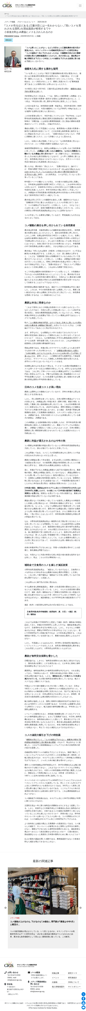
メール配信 (35, 972)
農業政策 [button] (8, 40)
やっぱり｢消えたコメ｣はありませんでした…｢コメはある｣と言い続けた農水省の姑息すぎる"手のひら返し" (52, 172)
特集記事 (55, 973)
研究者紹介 (72, 978)
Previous (5, 908)
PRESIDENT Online (11, 36)
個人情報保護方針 (58, 987)
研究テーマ (72, 973)
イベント (55, 978)
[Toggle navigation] (80, 5)
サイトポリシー (74, 987)
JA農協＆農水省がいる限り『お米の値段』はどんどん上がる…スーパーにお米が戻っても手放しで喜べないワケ (53, 353)
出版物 (54, 982)
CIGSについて (73, 982)
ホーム (6, 14)
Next (80, 908)
